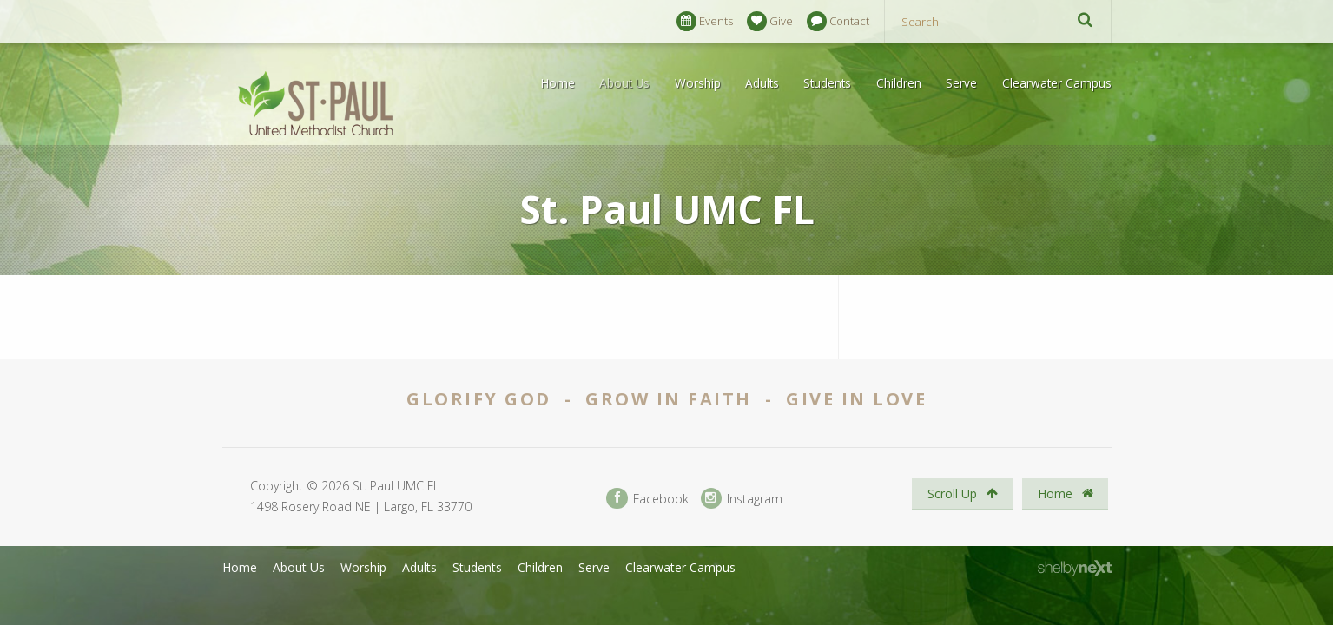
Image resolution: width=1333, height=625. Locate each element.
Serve (961, 83)
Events (704, 21)
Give (770, 21)
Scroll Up (962, 493)
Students (827, 83)
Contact (838, 21)
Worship (698, 83)
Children (898, 83)
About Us (624, 83)
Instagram (741, 499)
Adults (762, 83)
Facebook (647, 499)
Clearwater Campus (1057, 83)
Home (558, 83)
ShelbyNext (1075, 568)
